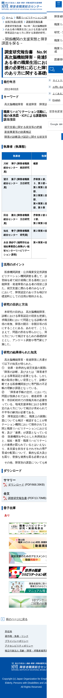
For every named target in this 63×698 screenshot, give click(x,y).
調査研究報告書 (34, 21)
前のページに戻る (17, 619)
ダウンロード (16, 484)
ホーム (9, 17)
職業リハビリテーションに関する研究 (36, 17)
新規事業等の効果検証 (17, 131)
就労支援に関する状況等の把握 (23, 127)
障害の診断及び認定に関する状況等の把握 (29, 136)
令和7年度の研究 (14, 21)
